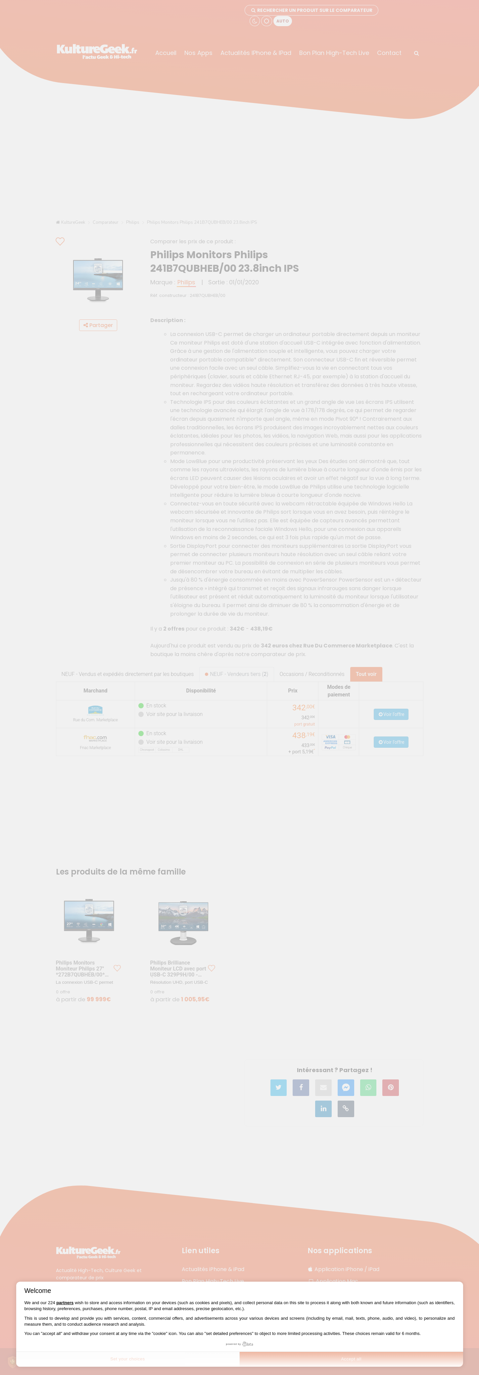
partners (64, 1302)
